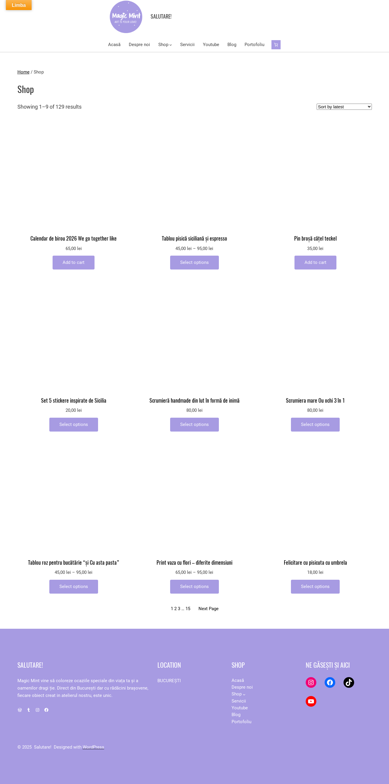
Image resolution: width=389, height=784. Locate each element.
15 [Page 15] (187, 608)
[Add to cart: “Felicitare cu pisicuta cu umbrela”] (315, 587)
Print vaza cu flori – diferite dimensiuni (194, 563)
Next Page (208, 608)
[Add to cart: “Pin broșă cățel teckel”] (315, 263)
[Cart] (276, 44)
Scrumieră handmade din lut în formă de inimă (194, 401)
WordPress (93, 747)
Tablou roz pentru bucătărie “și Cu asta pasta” (73, 563)
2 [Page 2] (175, 608)
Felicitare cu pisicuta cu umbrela (315, 563)
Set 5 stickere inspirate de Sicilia (73, 401)
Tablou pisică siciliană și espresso (194, 239)
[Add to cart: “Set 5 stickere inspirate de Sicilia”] (73, 425)
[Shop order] (344, 107)
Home (23, 72)
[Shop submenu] (170, 44)
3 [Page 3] (179, 608)
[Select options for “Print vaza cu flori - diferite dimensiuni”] (194, 587)
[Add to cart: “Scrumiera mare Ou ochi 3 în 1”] (315, 425)
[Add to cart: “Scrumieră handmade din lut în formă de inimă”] (194, 425)
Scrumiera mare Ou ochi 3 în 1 (315, 401)
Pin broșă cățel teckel (315, 239)
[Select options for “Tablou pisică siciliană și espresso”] (194, 263)
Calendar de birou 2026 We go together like (73, 239)
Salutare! (161, 16)
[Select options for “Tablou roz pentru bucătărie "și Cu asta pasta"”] (73, 587)
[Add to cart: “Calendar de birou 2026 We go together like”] (74, 263)
